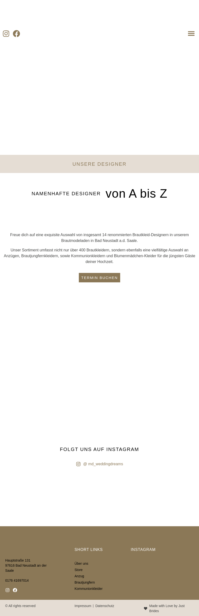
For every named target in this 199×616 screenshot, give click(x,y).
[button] (191, 33)
